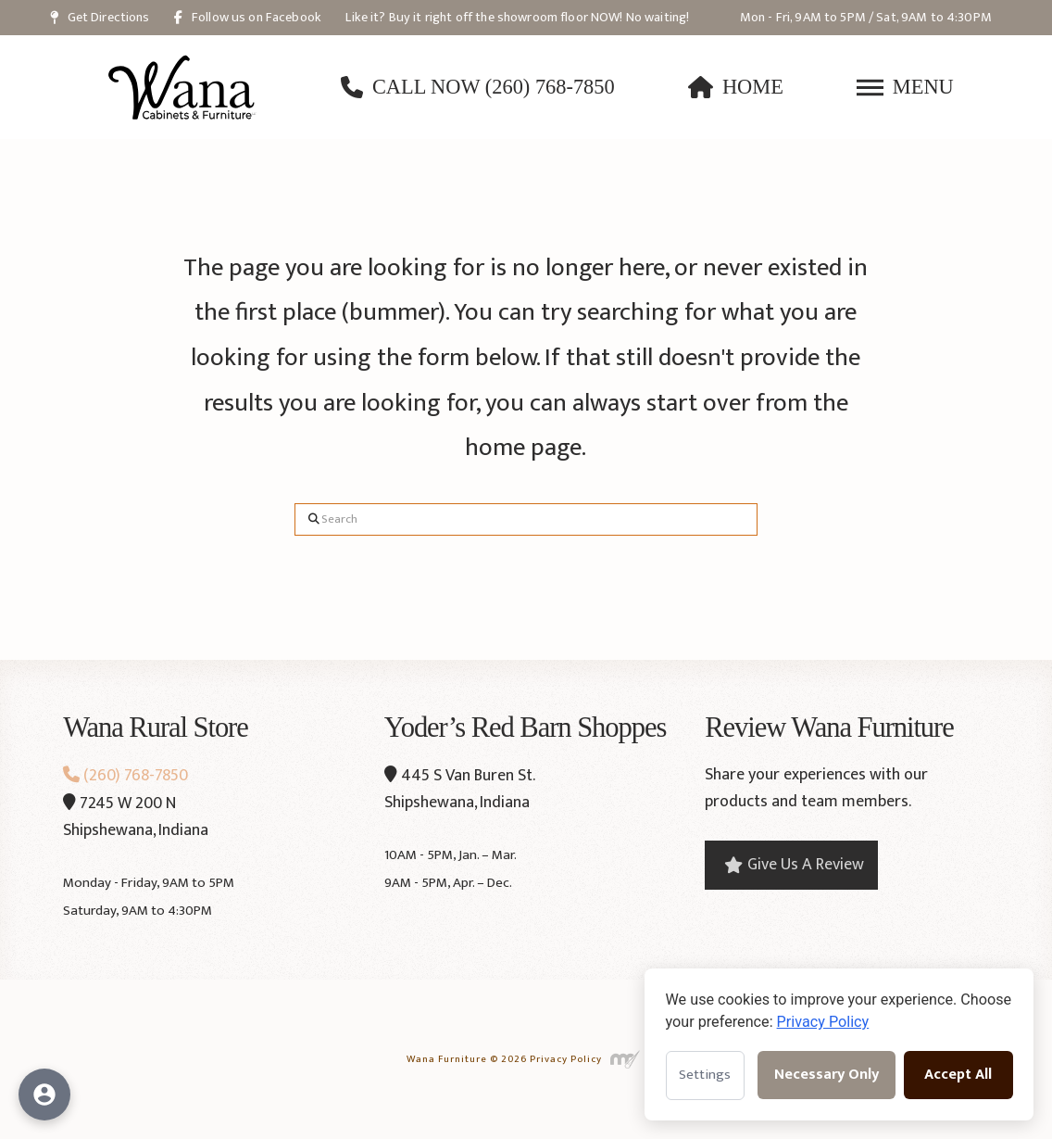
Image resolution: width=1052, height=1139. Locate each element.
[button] (905, 87)
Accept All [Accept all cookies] (958, 1074)
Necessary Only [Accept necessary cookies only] (826, 1074)
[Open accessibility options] (44, 1094)
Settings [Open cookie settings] (705, 1074)
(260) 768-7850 (125, 776)
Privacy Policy (566, 1059)
